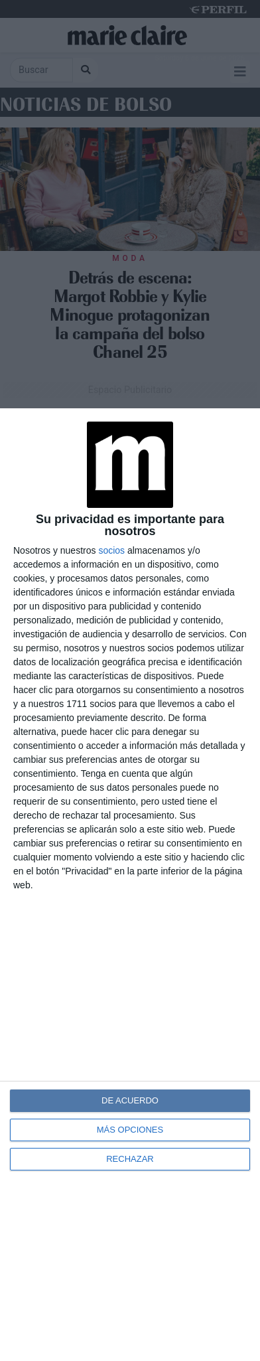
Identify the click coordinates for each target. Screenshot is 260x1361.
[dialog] (130, 884)
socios (111, 550)
